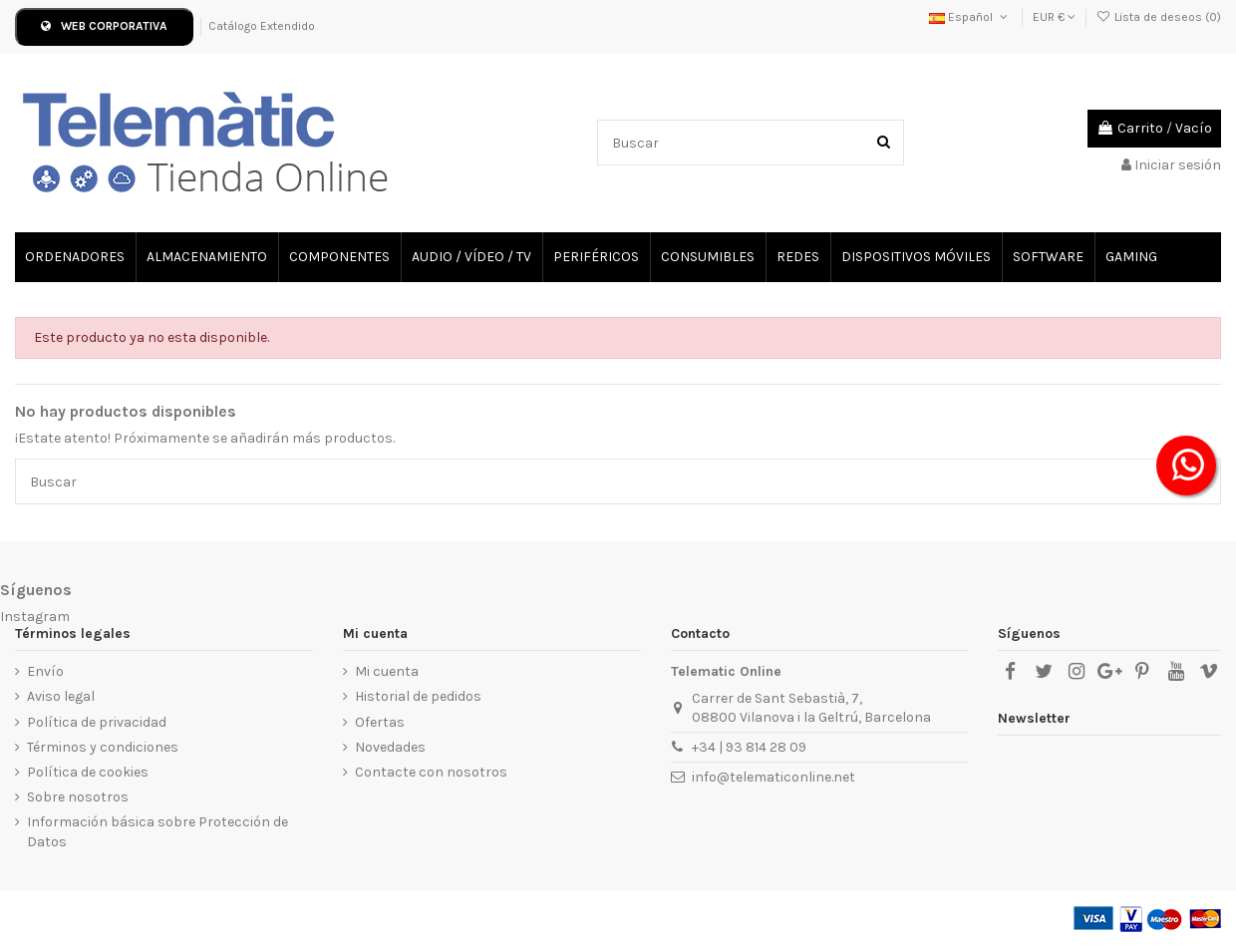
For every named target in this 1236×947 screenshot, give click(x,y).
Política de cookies (88, 772)
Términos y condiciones (102, 747)
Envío (45, 671)
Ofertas (380, 722)
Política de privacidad (96, 722)
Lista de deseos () (1158, 17)
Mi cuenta (387, 671)
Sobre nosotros (78, 797)
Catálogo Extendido (261, 26)
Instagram (35, 616)
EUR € (1054, 17)
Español (970, 17)
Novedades (390, 747)
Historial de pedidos (418, 696)
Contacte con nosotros (431, 772)
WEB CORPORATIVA (104, 26)
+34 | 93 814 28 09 (749, 747)
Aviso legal (61, 696)
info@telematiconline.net (773, 777)
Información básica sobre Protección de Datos (157, 831)
